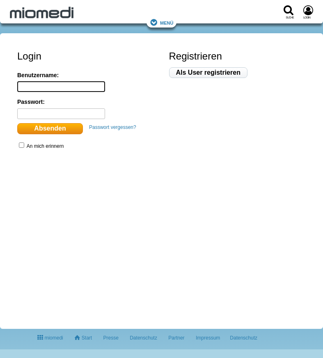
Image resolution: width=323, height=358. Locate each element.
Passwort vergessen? (112, 127)
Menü (162, 22)
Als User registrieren (208, 72)
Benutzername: (38, 75)
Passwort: (31, 102)
